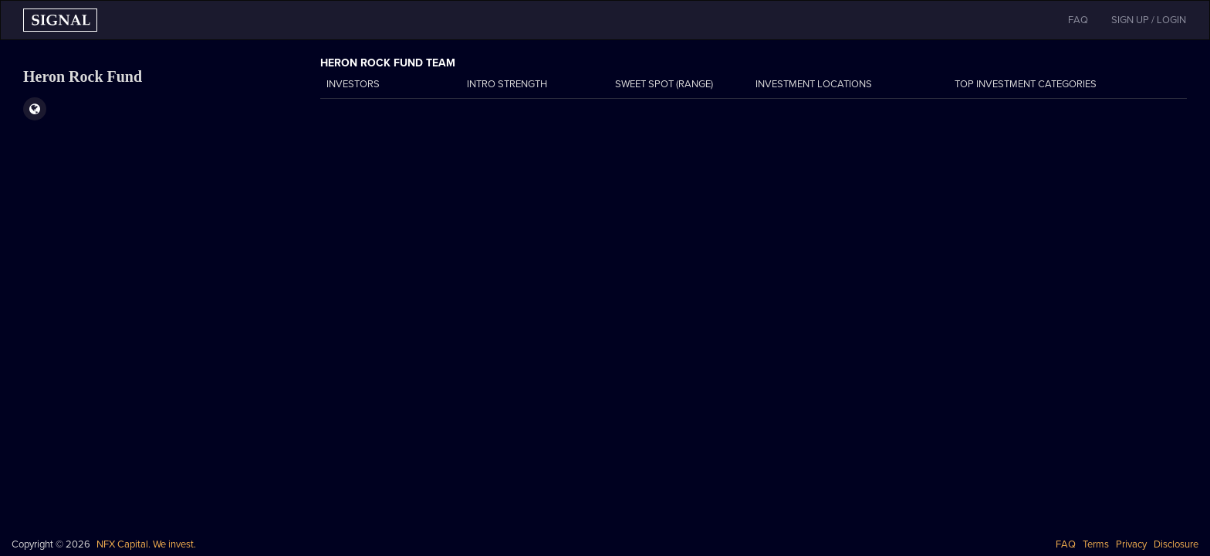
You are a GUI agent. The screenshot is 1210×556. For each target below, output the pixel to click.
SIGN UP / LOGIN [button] (1148, 20)
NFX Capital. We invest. (146, 544)
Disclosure (1176, 544)
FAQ (1066, 544)
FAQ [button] (1078, 20)
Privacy (1131, 544)
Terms (1096, 544)
